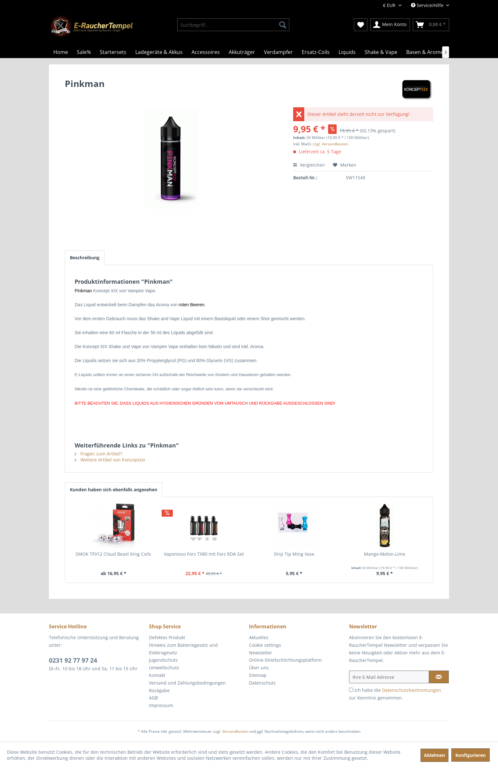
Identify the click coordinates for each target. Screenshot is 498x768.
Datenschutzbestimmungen (411, 690)
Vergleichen (309, 165)
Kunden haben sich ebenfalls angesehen (113, 490)
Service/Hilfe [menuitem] (428, 5)
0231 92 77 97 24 (73, 660)
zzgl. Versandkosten (330, 144)
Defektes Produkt (167, 637)
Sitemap (257, 675)
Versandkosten (235, 731)
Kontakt (157, 675)
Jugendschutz (163, 660)
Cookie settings (265, 645)
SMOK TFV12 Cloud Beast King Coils (113, 554)
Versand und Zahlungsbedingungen (187, 683)
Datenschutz (262, 683)
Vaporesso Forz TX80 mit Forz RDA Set (204, 554)
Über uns (259, 668)
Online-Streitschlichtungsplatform (285, 660)
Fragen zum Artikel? (98, 454)
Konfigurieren (470, 755)
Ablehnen (434, 755)
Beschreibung (84, 258)
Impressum (161, 705)
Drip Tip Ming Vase (294, 554)
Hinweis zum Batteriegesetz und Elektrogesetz (183, 649)
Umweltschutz (164, 668)
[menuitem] (233, 24)
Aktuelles (258, 637)
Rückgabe (159, 690)
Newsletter (260, 653)
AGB (153, 698)
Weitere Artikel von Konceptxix (110, 460)
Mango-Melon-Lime (384, 554)
